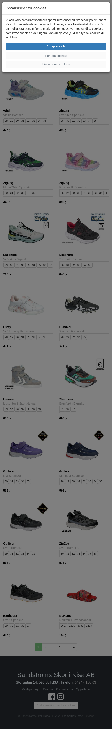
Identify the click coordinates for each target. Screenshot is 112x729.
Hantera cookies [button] (56, 56)
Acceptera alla (56, 46)
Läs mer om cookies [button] (56, 64)
